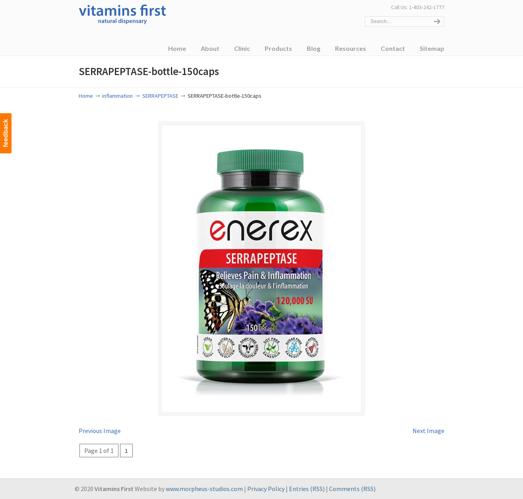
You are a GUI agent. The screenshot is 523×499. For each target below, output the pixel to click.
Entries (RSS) (307, 489)
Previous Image (100, 431)
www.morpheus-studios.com (204, 489)
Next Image (428, 431)
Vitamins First (122, 13)
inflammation (117, 95)
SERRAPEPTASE (160, 95)
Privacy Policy (266, 489)
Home (86, 95)
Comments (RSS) (352, 489)
